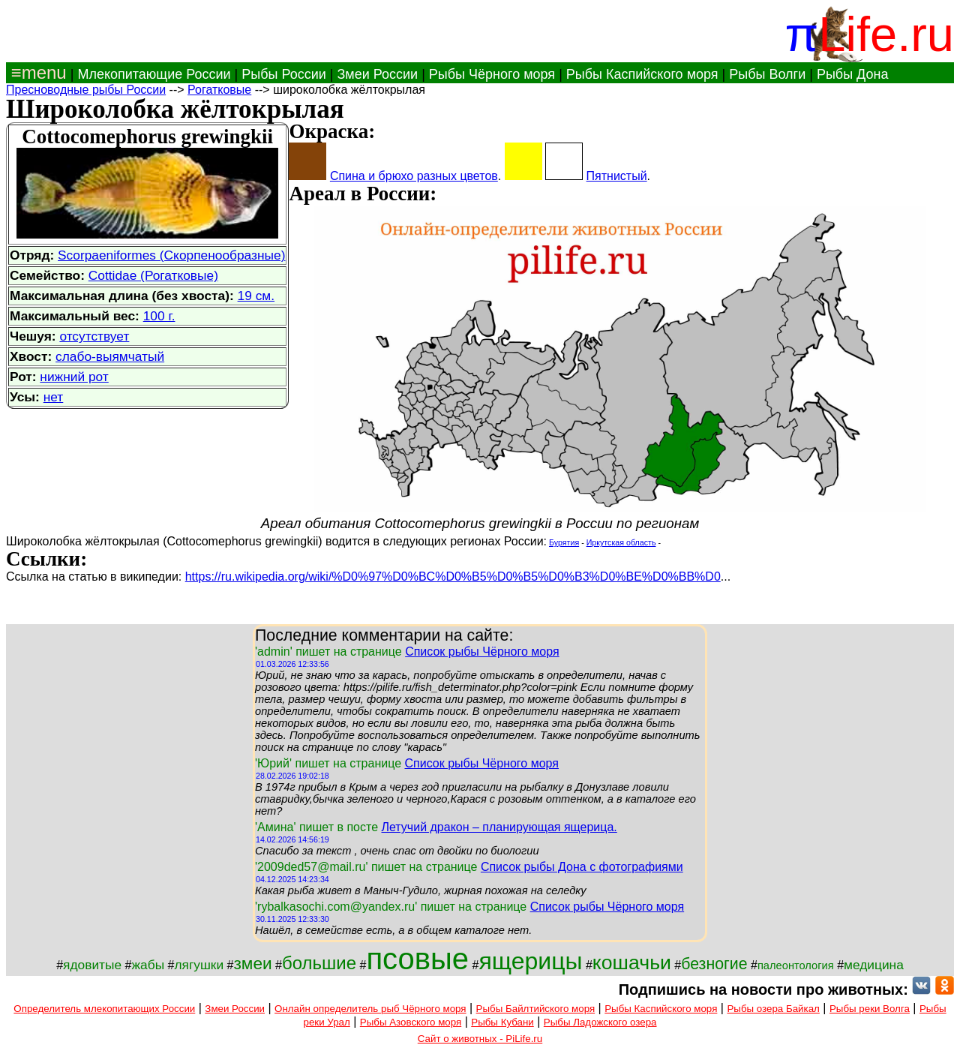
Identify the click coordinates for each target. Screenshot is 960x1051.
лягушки (199, 964)
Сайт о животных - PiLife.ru (480, 1038)
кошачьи (631, 962)
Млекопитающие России (153, 74)
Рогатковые (219, 89)
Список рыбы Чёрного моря (482, 651)
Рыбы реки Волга (870, 1008)
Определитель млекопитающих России (104, 1008)
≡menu (36, 72)
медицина (874, 964)
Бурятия (564, 542)
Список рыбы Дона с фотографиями (582, 866)
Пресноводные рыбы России (86, 89)
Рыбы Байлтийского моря (536, 1008)
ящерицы (530, 960)
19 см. (256, 295)
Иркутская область (621, 542)
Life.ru (886, 34)
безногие (714, 964)
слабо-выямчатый (110, 356)
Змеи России (377, 74)
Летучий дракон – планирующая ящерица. (498, 827)
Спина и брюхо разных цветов (414, 176)
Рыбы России (284, 74)
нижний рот (74, 376)
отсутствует (94, 336)
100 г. (159, 315)
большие (319, 963)
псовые (417, 958)
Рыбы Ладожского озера (600, 1022)
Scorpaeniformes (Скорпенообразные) (171, 255)
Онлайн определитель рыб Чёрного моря (370, 1008)
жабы (147, 964)
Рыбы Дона (853, 74)
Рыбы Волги (767, 74)
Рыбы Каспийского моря (642, 74)
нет (54, 396)
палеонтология (796, 965)
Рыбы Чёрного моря (492, 74)
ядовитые (92, 964)
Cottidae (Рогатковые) (153, 275)
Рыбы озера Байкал (773, 1008)
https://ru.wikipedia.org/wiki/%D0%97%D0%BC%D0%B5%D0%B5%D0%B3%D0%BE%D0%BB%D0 (453, 576)
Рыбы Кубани (502, 1022)
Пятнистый (616, 176)
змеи (252, 963)
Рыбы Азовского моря (410, 1022)
